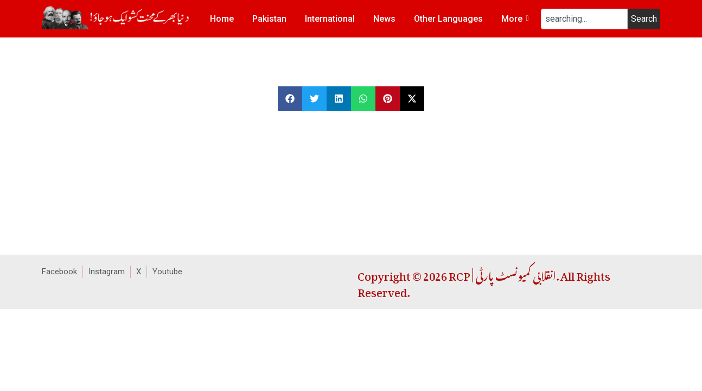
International (330, 19)
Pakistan (269, 19)
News (384, 19)
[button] (290, 98)
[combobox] (584, 19)
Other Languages (448, 19)
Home (222, 19)
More (513, 19)
